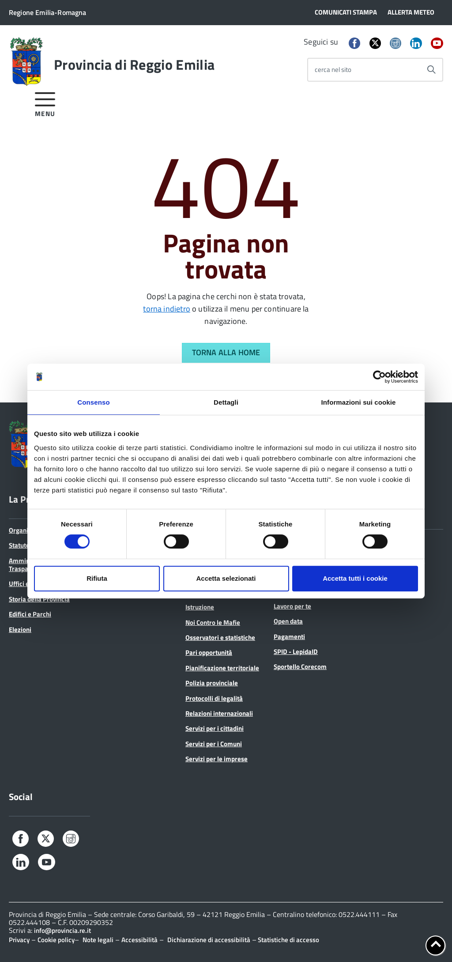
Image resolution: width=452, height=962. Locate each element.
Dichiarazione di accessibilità (208, 940)
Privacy (19, 940)
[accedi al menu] (45, 103)
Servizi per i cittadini (214, 728)
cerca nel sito (333, 69)
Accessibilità (139, 940)
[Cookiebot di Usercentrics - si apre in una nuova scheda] (379, 376)
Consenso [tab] (93, 402)
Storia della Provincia (39, 599)
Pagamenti (289, 636)
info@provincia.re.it (62, 930)
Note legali (98, 940)
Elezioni (20, 629)
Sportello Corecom (300, 666)
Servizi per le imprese (216, 759)
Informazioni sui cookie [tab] (358, 402)
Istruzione (199, 607)
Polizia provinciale (211, 683)
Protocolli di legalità (214, 698)
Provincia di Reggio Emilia (134, 64)
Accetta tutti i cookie (355, 578)
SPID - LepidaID (296, 651)
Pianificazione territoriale (222, 668)
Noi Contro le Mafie (212, 622)
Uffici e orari (27, 584)
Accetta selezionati (226, 578)
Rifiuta (97, 578)
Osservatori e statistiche (220, 637)
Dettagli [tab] (226, 402)
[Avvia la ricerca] (431, 70)
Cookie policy (56, 940)
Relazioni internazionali (219, 713)
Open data (288, 621)
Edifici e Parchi (30, 614)
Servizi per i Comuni (213, 744)
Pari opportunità (208, 652)
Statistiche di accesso (287, 940)
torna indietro (166, 309)
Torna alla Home (226, 352)
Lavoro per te (292, 606)
